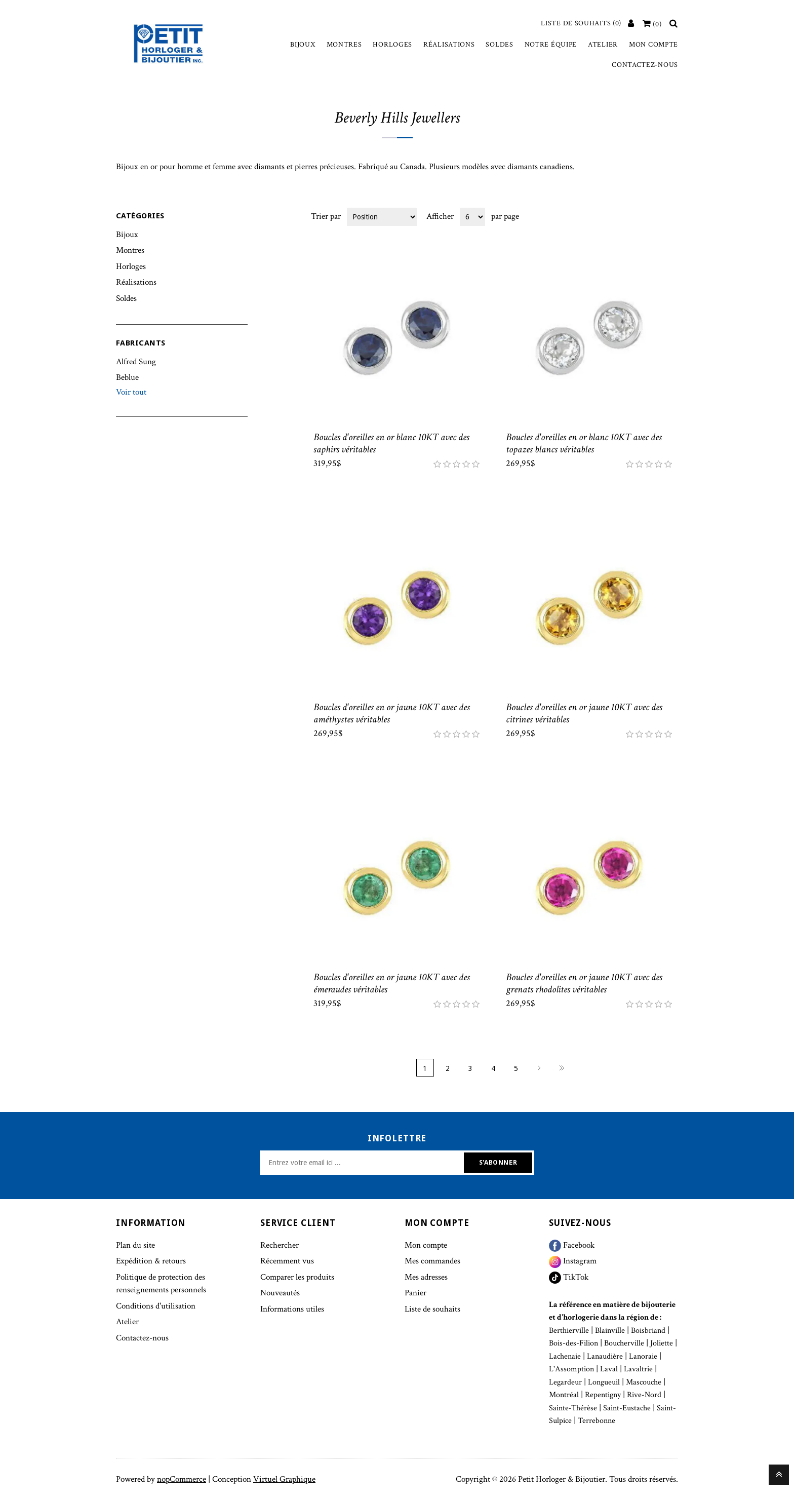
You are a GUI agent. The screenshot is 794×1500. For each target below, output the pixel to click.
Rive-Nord (644, 1395)
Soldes (499, 44)
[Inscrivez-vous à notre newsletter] (363, 1162)
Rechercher (279, 1245)
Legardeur (565, 1382)
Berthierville (569, 1330)
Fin (562, 1067)
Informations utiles (292, 1309)
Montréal (564, 1395)
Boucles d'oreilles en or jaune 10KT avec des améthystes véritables (391, 713)
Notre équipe (551, 44)
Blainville (610, 1330)
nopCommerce (181, 1479)
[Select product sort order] (382, 217)
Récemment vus (287, 1260)
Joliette (661, 1343)
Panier (415, 1292)
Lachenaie (565, 1356)
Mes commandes (432, 1260)
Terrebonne (596, 1420)
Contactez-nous (645, 64)
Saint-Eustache (627, 1408)
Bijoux (302, 44)
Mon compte (653, 44)
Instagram (573, 1260)
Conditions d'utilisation (155, 1306)
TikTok (568, 1277)
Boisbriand (648, 1330)
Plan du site (135, 1245)
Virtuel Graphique (284, 1479)
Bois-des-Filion (573, 1343)
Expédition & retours (151, 1260)
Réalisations (448, 44)
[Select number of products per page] (472, 217)
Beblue (127, 377)
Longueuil (604, 1382)
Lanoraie (643, 1356)
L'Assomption (571, 1369)
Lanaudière (605, 1356)
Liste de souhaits (432, 1309)
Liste (669, 216)
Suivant (539, 1067)
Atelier (603, 44)
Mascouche (643, 1382)
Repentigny (603, 1395)
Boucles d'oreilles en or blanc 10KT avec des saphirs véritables (391, 443)
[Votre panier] (652, 24)
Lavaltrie (638, 1369)
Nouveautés (280, 1292)
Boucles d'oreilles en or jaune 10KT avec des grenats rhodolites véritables (584, 983)
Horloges (392, 44)
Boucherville (624, 1343)
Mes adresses (426, 1277)
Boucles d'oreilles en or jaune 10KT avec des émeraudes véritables (391, 983)
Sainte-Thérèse (573, 1408)
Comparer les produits (297, 1277)
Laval (609, 1369)
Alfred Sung (136, 361)
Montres (344, 44)
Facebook (571, 1245)
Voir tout (131, 392)
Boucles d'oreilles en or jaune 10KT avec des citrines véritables (584, 713)
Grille (651, 216)
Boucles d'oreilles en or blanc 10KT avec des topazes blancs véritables (584, 443)
